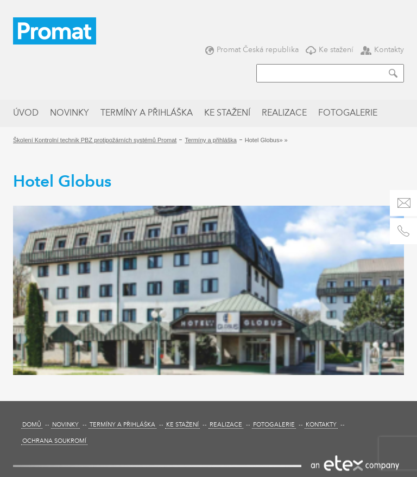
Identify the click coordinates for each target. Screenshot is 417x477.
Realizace (284, 113)
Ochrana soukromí (54, 441)
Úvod (26, 113)
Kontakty (382, 49)
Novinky (69, 113)
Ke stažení (329, 49)
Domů (31, 425)
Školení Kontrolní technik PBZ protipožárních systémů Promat (94, 140)
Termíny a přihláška (146, 113)
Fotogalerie (347, 113)
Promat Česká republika (252, 49)
